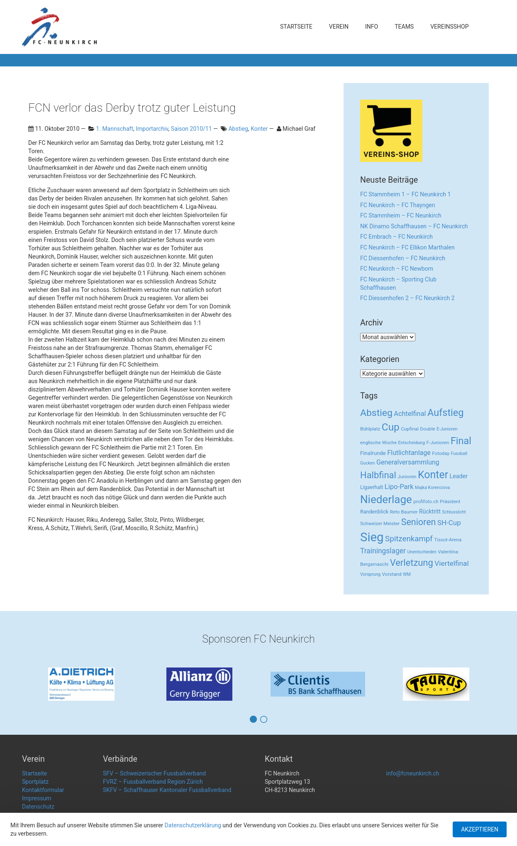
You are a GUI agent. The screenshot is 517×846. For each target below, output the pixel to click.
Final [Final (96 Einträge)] (461, 441)
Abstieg (238, 128)
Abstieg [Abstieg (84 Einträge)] (376, 412)
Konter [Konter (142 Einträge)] (433, 475)
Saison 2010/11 (191, 128)
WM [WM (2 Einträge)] (407, 574)
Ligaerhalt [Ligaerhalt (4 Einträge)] (371, 487)
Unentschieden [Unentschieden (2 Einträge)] (422, 552)
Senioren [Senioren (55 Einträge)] (418, 522)
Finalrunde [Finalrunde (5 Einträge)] (373, 453)
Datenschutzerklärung (193, 825)
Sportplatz (35, 781)
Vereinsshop (449, 26)
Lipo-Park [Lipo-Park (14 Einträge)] (399, 487)
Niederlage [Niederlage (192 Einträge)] (386, 499)
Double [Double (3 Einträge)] (427, 429)
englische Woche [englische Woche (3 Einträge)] (378, 442)
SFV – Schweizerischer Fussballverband (154, 773)
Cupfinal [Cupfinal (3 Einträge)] (410, 429)
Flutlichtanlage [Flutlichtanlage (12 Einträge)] (409, 453)
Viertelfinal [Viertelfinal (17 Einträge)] (451, 563)
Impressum (36, 798)
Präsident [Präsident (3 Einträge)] (450, 501)
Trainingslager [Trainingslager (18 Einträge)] (383, 551)
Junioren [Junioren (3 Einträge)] (407, 476)
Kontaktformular (43, 790)
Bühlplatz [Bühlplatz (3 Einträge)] (370, 429)
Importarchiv (152, 128)
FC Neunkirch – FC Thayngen (397, 205)
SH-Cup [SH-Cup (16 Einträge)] (449, 522)
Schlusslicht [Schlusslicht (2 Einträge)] (454, 512)
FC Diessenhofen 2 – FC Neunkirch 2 (407, 298)
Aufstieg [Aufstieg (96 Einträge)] (445, 412)
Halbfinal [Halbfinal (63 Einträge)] (378, 475)
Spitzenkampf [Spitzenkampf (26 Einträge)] (409, 538)
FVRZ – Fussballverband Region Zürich (153, 781)
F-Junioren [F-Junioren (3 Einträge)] (437, 442)
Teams (404, 26)
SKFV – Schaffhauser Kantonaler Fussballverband (167, 790)
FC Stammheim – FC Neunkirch (400, 215)
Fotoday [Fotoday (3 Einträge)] (440, 453)
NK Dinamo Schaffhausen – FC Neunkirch (414, 226)
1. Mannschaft (114, 128)
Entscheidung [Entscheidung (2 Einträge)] (411, 442)
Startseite (296, 26)
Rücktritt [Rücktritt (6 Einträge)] (430, 511)
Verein (339, 26)
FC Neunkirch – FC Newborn (396, 268)
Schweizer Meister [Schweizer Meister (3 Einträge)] (380, 523)
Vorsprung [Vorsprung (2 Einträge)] (370, 574)
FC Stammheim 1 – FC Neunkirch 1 (405, 194)
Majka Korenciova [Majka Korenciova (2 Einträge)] (432, 487)
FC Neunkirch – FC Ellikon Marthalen (407, 247)
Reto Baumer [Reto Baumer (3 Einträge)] (404, 512)
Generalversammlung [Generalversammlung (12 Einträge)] (407, 462)
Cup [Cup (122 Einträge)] (391, 427)
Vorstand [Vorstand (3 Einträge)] (392, 574)
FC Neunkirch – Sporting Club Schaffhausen (398, 283)
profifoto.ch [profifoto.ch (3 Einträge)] (425, 501)
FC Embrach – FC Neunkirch (396, 236)
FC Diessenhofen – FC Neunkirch (402, 258)
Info (371, 26)
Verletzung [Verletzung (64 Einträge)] (411, 562)
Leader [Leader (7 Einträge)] (459, 476)
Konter (259, 128)
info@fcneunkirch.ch (412, 773)
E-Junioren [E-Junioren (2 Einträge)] (447, 429)
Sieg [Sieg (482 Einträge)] (372, 537)
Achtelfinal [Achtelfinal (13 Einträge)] (410, 414)
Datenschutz (38, 806)
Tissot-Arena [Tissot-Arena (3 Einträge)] (447, 540)
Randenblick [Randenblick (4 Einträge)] (374, 512)
